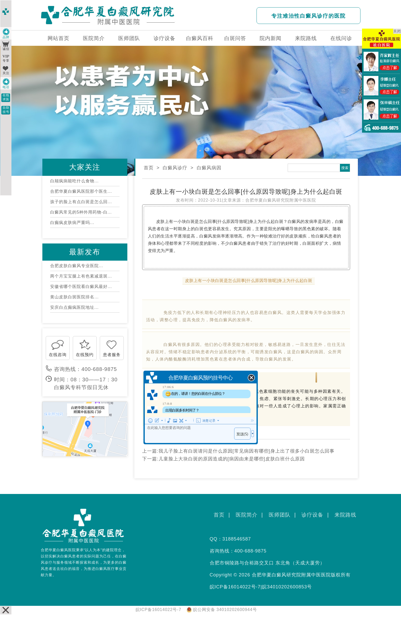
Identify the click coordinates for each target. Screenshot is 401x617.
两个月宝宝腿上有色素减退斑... (81, 276)
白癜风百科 (199, 38)
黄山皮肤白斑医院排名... (74, 297)
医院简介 (94, 38)
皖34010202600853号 (287, 586)
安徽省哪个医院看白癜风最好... (81, 286)
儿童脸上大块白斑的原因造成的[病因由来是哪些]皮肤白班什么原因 (232, 458)
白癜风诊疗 (175, 167)
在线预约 (85, 354)
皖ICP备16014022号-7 (235, 586)
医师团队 (129, 38)
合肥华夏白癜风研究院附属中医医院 (280, 200)
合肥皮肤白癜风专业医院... (76, 265)
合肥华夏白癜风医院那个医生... (81, 191)
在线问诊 (341, 38)
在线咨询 (58, 354)
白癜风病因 (209, 167)
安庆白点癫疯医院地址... (74, 307)
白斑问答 (235, 38)
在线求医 (6, 97)
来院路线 (306, 38)
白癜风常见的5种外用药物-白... (81, 212)
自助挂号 (6, 110)
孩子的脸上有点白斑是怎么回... (81, 202)
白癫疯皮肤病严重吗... (72, 222)
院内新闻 (270, 38)
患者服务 (112, 354)
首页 (149, 167)
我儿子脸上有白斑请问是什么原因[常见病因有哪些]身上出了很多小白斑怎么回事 (246, 451)
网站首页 (58, 38)
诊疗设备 (164, 38)
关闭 (397, 31)
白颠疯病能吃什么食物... (74, 181)
